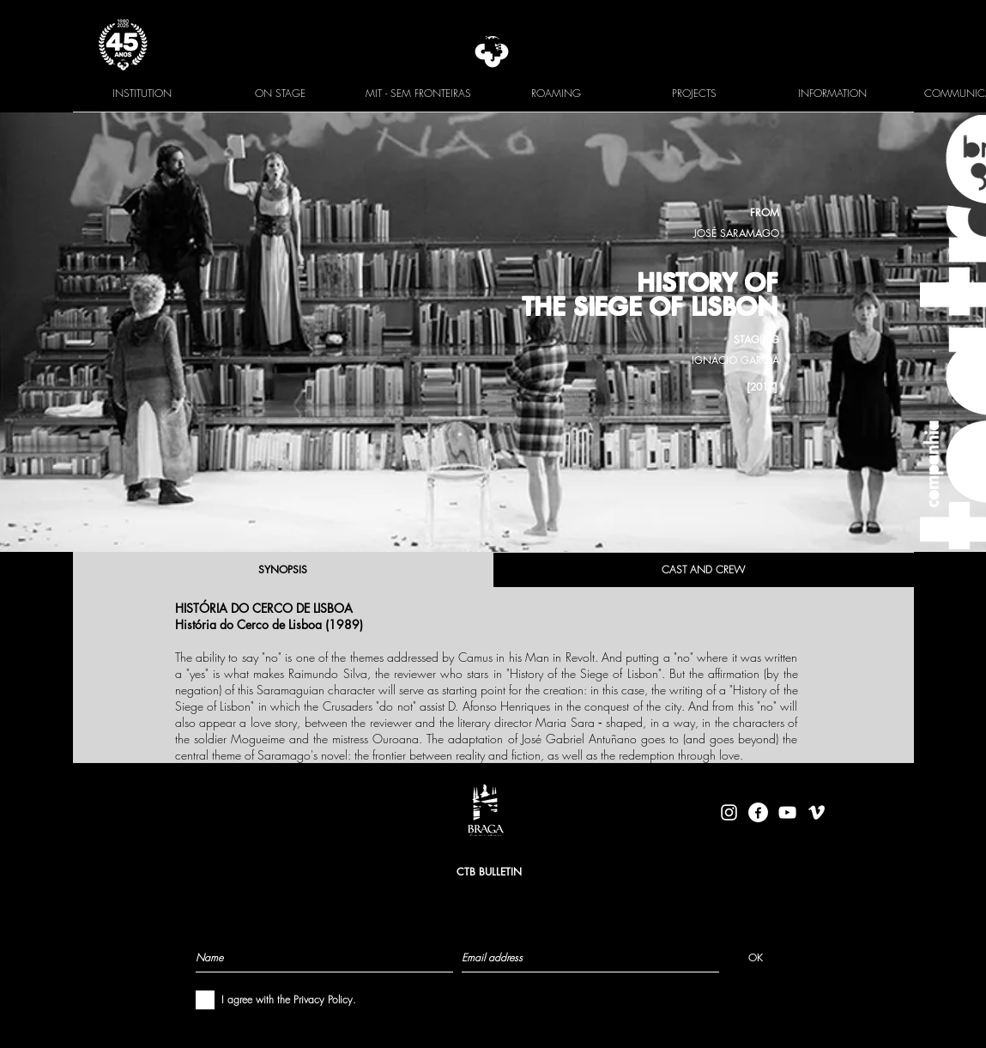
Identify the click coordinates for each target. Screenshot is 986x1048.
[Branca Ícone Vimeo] (816, 812)
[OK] (756, 957)
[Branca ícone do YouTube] (787, 812)
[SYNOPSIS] (283, 570)
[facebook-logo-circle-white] (758, 812)
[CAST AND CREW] (703, 570)
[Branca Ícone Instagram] (729, 812)
